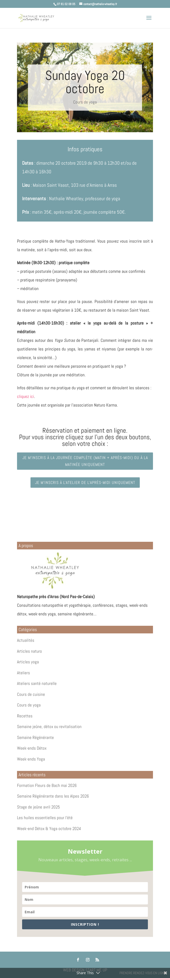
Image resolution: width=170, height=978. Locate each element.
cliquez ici (25, 396)
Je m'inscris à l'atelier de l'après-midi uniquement (85, 482)
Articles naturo (29, 651)
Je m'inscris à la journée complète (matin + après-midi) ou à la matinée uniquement (85, 461)
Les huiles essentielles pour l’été (45, 817)
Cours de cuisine (31, 694)
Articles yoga (28, 662)
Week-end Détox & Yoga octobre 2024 (49, 828)
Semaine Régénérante (35, 737)
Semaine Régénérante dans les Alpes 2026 (53, 796)
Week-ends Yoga (31, 759)
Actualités (25, 640)
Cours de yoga (85, 102)
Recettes (25, 716)
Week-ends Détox (32, 748)
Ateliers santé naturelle (37, 683)
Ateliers (23, 673)
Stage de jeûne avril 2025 (38, 807)
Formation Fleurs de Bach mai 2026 (47, 785)
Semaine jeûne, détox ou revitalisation (49, 726)
